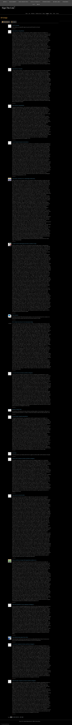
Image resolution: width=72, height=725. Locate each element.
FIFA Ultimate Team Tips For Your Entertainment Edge (22, 322)
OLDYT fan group (15, 25)
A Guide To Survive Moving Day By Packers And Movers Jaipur (24, 243)
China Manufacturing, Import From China (20, 637)
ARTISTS (5, 1)
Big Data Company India (16, 409)
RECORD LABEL (56, 1)
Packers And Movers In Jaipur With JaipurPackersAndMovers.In (24, 560)
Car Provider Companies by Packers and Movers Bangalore (23, 644)
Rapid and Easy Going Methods (18, 30)
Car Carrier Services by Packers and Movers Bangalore (22, 372)
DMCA (34, 721)
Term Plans (14, 452)
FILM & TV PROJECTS (35, 1)
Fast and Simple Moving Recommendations (20, 142)
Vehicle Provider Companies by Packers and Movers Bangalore (24, 680)
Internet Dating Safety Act (28, 721)
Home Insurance (15, 315)
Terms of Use (21, 721)
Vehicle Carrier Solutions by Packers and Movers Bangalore (23, 458)
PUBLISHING (65, 1)
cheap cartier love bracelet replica (18, 495)
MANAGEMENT (12, 1)
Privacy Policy (38, 721)
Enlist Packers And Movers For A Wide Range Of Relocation (23, 178)
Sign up (38, 4)
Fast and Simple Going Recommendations (20, 416)
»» (22, 717)
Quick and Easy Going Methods (18, 105)
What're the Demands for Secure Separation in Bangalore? (23, 604)
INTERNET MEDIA (46, 1)
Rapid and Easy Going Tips (17, 68)
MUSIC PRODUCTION (23, 1)
